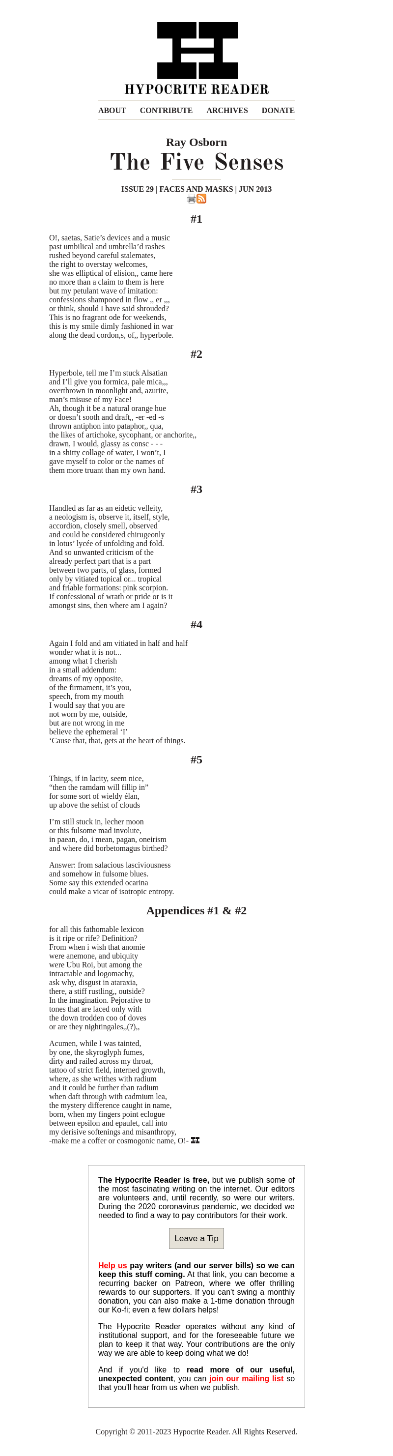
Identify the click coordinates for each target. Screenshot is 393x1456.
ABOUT (112, 110)
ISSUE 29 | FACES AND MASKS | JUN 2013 (196, 189)
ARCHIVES (227, 110)
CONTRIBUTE (166, 110)
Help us (112, 1265)
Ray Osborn (196, 142)
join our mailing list (246, 1378)
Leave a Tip (196, 1238)
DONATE (278, 110)
